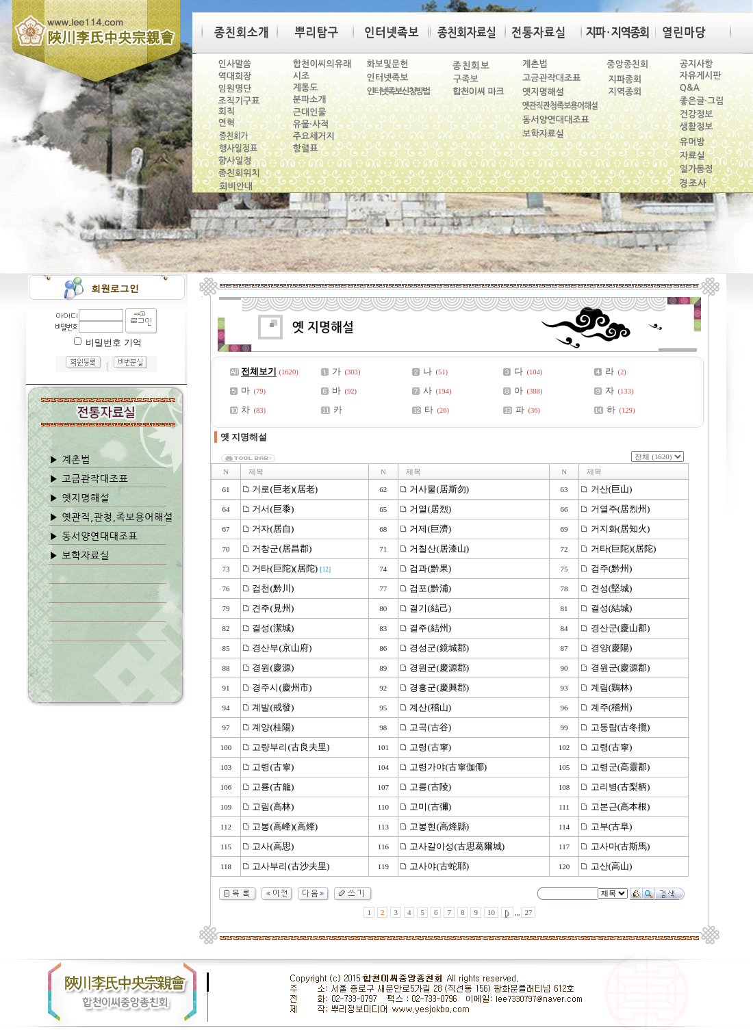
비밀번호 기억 (113, 342)
